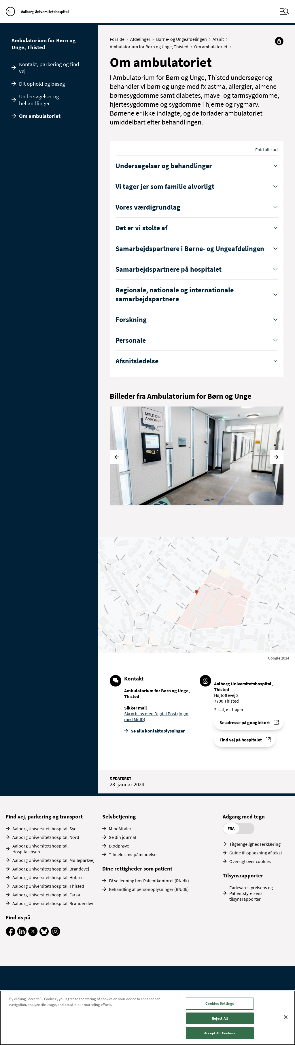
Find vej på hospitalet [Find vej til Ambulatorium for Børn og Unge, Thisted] (241, 740)
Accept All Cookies (219, 1033)
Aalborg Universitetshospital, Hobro (47, 877)
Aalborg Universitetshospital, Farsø (46, 895)
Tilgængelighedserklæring (255, 844)
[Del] (279, 41)
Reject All (220, 1018)
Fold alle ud (266, 149)
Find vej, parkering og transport (44, 816)
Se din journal (122, 837)
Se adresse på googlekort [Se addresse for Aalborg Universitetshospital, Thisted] (245, 722)
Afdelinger (141, 39)
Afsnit (219, 39)
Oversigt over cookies (250, 861)
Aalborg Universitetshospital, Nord (45, 837)
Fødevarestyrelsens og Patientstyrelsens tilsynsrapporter (251, 893)
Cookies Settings (219, 1003)
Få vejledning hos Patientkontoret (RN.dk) (149, 880)
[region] (147, 1017)
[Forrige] (117, 457)
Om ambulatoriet (39, 115)
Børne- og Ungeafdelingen (182, 39)
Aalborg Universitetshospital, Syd (44, 828)
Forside (118, 39)
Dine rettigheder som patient (137, 868)
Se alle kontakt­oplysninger (158, 731)
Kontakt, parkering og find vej (49, 67)
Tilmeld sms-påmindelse (132, 854)
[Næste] (276, 457)
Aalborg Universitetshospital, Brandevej (50, 869)
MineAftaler (120, 828)
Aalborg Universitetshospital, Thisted (48, 886)
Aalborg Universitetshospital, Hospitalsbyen (40, 848)
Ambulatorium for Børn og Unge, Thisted (43, 44)
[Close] (285, 1017)
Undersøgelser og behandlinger (39, 100)
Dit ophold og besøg (42, 83)
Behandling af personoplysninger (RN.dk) (149, 889)
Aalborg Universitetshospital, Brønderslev (52, 903)
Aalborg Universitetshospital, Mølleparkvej (53, 860)
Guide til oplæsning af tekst (255, 853)
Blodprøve (119, 846)
